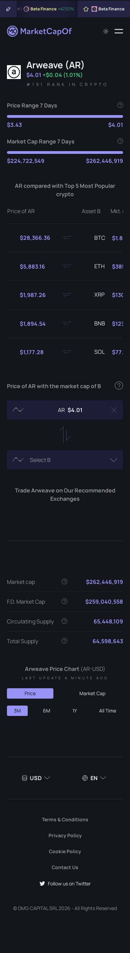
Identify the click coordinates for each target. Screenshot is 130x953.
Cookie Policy (65, 851)
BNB (94, 324)
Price (30, 693)
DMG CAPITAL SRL (38, 908)
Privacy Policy (65, 835)
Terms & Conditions (65, 819)
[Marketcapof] (40, 31)
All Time (107, 710)
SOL (94, 352)
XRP (94, 295)
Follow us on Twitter (65, 883)
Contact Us (65, 867)
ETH (94, 266)
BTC (94, 238)
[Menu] (118, 31)
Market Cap (92, 693)
